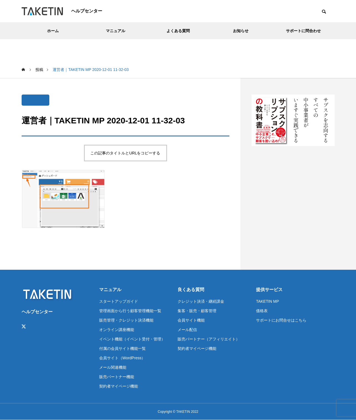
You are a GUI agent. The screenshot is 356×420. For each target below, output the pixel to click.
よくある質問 (178, 31)
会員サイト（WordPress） (122, 358)
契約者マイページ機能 (118, 386)
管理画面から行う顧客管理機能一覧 (130, 311)
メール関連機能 (112, 367)
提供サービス (269, 289)
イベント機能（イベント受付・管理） (132, 339)
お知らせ (241, 31)
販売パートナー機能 (116, 377)
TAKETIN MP (267, 301)
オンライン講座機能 (116, 329)
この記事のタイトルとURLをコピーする (125, 153)
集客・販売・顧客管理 (197, 311)
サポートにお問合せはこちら (281, 320)
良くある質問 (191, 289)
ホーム (53, 31)
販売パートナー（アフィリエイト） (209, 339)
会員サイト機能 (191, 320)
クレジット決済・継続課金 (201, 301)
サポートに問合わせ (303, 31)
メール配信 (187, 329)
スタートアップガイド (118, 301)
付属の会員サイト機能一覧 (122, 348)
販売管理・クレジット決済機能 (126, 320)
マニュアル (115, 31)
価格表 (262, 311)
